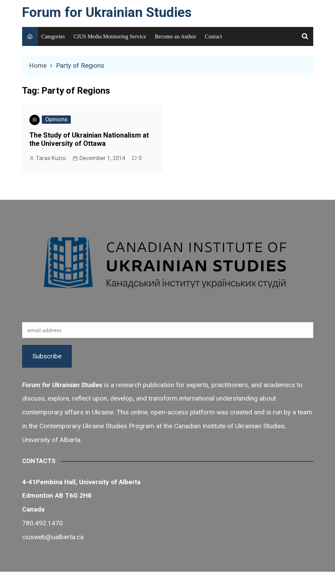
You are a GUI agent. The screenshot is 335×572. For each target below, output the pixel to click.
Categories (53, 36)
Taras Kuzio (51, 158)
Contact (213, 36)
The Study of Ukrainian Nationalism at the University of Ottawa (89, 139)
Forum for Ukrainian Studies (107, 12)
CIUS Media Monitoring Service (110, 36)
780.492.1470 (42, 523)
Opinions (56, 119)
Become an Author (175, 36)
